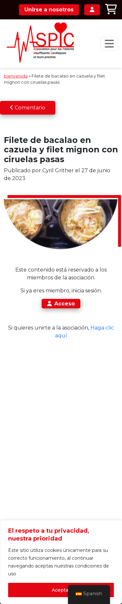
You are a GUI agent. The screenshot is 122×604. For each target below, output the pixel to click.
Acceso (61, 304)
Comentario (27, 108)
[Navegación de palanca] (109, 43)
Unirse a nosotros (49, 10)
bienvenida (16, 76)
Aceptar (61, 590)
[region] (61, 562)
